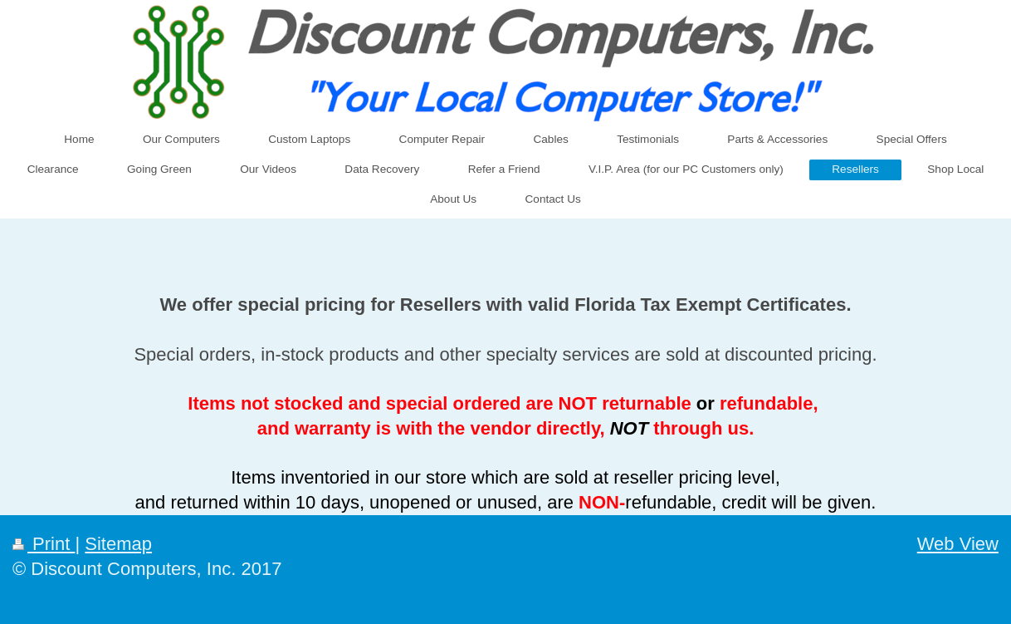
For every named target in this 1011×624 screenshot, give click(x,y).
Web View (958, 543)
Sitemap (118, 543)
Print (43, 543)
